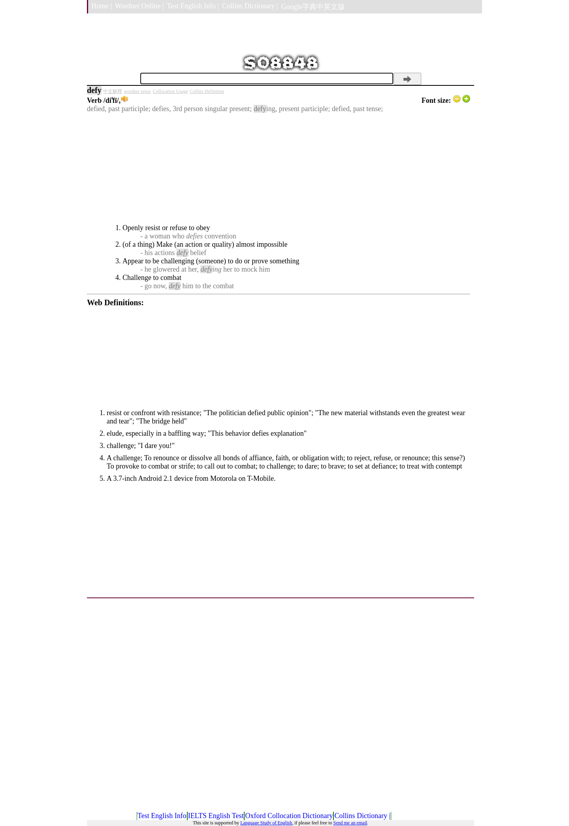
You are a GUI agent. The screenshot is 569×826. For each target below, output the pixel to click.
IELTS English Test (216, 816)
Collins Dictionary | (250, 6)
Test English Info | (193, 6)
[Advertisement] (278, 168)
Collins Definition (207, 91)
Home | (101, 6)
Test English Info (162, 816)
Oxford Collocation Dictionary (289, 816)
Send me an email (350, 823)
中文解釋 (112, 91)
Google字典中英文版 (313, 7)
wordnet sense (137, 91)
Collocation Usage (170, 91)
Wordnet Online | (139, 6)
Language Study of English (266, 823)
